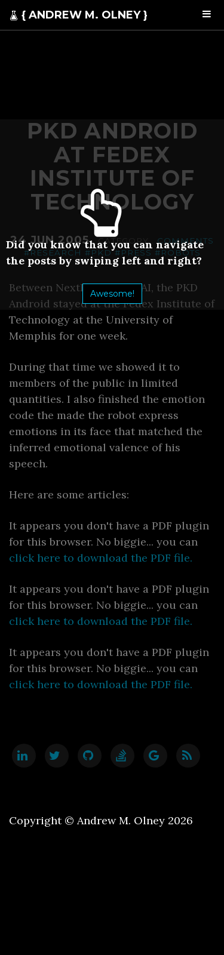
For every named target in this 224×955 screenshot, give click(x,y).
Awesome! (112, 293)
